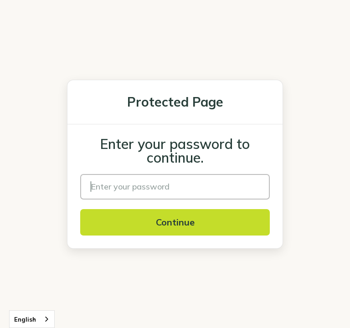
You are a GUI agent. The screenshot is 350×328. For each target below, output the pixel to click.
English (25, 319)
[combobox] (32, 319)
